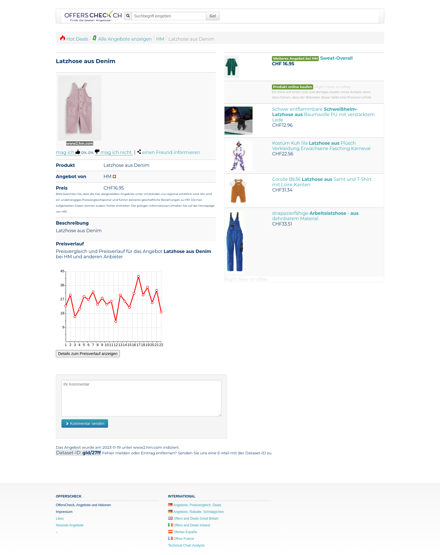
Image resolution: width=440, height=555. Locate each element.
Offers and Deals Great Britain (193, 519)
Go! (213, 16)
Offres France (181, 539)
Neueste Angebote (70, 525)
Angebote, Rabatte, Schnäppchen (196, 512)
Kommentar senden (84, 423)
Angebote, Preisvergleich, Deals (194, 505)
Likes (60, 519)
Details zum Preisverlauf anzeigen (88, 353)
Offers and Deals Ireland (189, 525)
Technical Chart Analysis (186, 545)
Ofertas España (182, 532)
